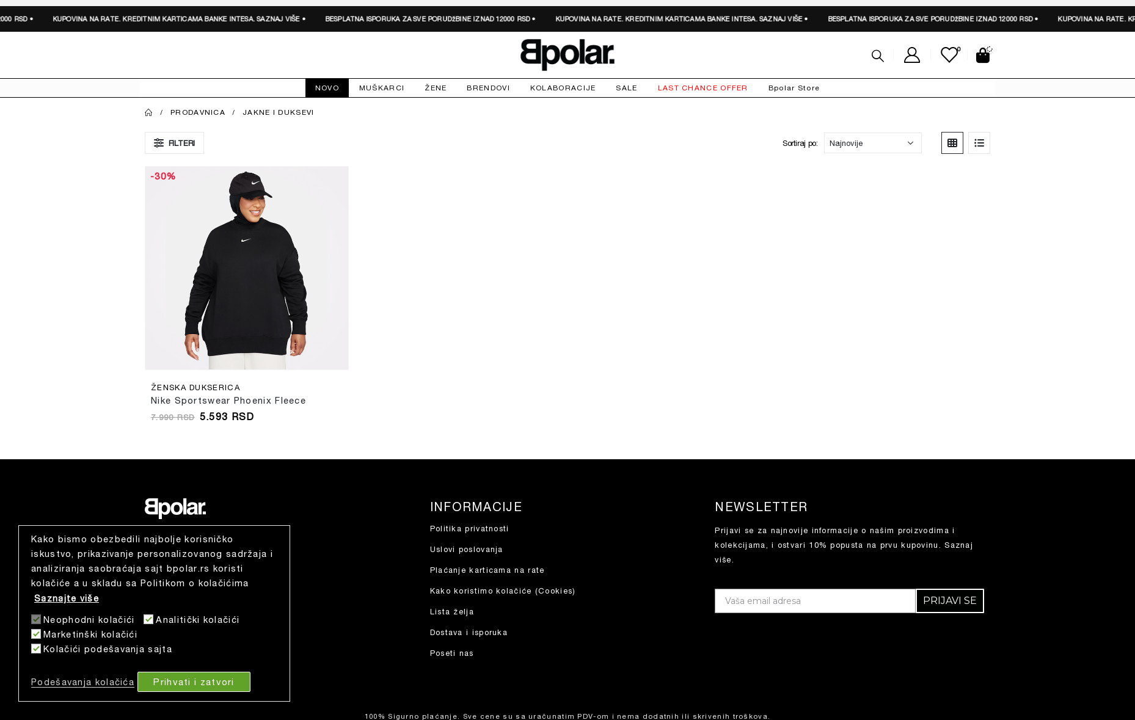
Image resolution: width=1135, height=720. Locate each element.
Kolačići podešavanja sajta (107, 649)
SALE (626, 87)
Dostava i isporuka (469, 632)
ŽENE (436, 87)
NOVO (327, 87)
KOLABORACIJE (563, 87)
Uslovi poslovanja (466, 549)
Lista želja (452, 611)
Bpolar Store (794, 87)
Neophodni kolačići (88, 619)
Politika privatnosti (469, 528)
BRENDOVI (488, 87)
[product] (246, 268)
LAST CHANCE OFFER (703, 87)
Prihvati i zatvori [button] (193, 681)
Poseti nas (452, 653)
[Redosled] (873, 143)
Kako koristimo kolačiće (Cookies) (503, 590)
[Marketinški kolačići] (36, 634)
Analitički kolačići (197, 619)
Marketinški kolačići (90, 634)
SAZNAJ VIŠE (148, 19)
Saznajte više (66, 598)
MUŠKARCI (381, 87)
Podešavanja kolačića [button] (82, 682)
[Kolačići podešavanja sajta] (36, 648)
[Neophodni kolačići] (36, 619)
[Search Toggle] (877, 55)
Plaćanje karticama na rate (487, 570)
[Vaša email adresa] (815, 601)
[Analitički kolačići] (148, 619)
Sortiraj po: (800, 143)
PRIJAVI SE (950, 600)
